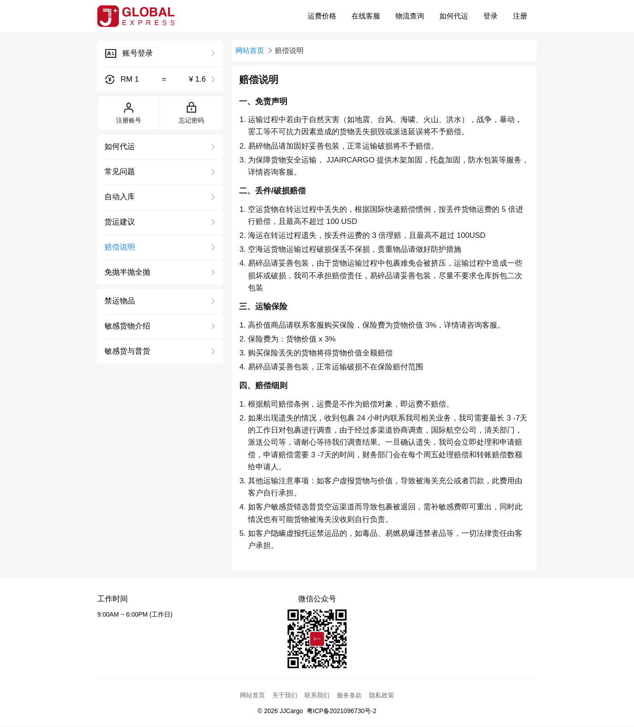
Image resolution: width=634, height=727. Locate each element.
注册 (520, 16)
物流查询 (409, 16)
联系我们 (317, 695)
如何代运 (453, 16)
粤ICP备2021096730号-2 (342, 710)
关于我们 (284, 695)
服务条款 (349, 695)
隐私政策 (381, 695)
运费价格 (322, 16)
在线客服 (366, 16)
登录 (490, 16)
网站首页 (249, 50)
